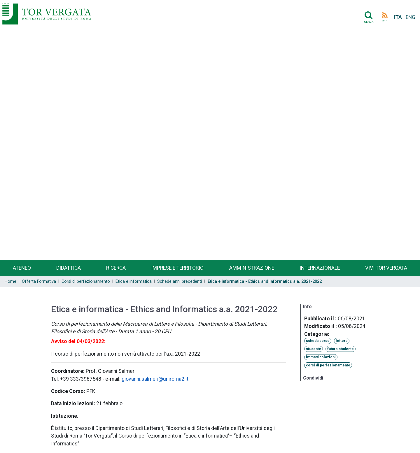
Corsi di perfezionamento (86, 281)
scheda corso (318, 341)
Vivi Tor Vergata (386, 268)
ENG (410, 17)
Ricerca (116, 268)
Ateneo (22, 268)
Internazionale (320, 268)
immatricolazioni (321, 357)
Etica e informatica (134, 281)
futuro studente (340, 349)
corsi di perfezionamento (328, 365)
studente (313, 349)
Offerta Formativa (39, 281)
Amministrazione (251, 268)
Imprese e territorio (177, 268)
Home (10, 281)
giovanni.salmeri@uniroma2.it (155, 379)
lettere (342, 341)
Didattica (68, 268)
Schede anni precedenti (179, 281)
